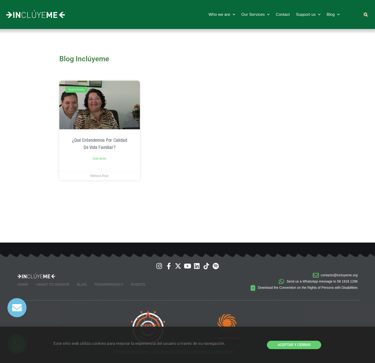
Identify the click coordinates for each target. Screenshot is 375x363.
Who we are (222, 14)
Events (138, 284)
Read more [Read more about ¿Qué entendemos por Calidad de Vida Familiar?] (99, 158)
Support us (308, 14)
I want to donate (53, 284)
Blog (333, 14)
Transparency (108, 284)
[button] (365, 14)
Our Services (255, 14)
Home (22, 284)
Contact (283, 14)
